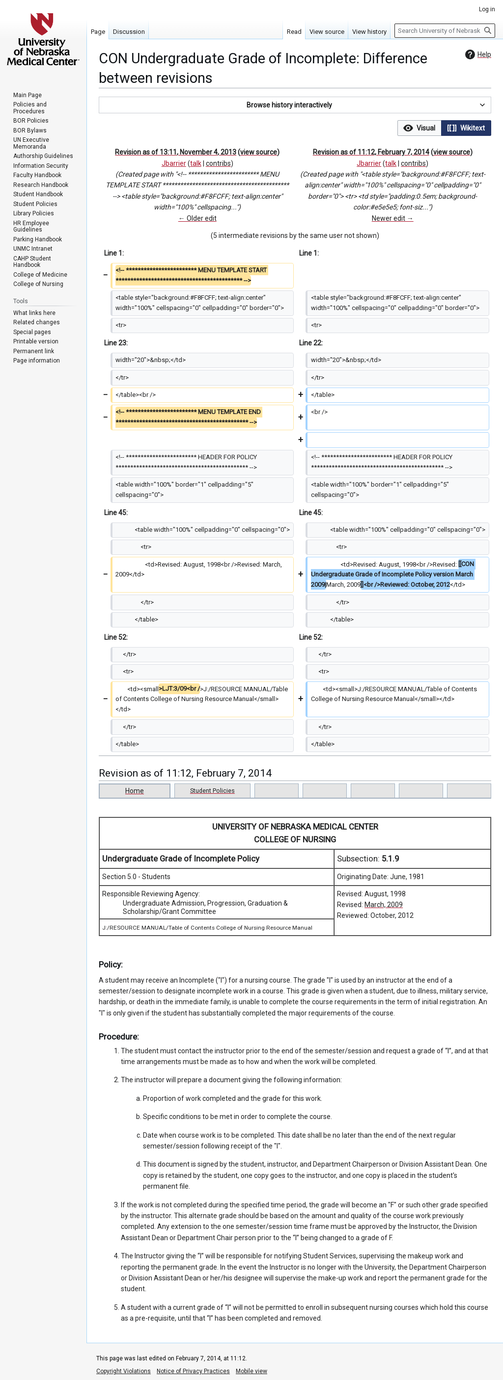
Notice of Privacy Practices (193, 1371)
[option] (419, 127)
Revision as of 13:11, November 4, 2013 (175, 152)
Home (134, 791)
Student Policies (212, 790)
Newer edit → (393, 218)
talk (195, 163)
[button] (295, 105)
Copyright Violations (123, 1371)
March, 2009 (383, 905)
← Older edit (197, 218)
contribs (218, 163)
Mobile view (251, 1371)
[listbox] (444, 128)
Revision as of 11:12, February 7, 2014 (371, 152)
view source (258, 152)
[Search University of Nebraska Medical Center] (444, 31)
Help (477, 54)
